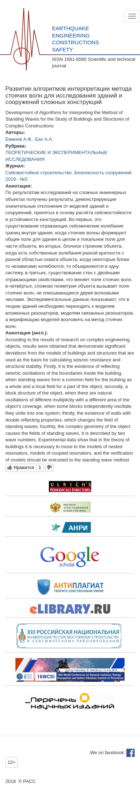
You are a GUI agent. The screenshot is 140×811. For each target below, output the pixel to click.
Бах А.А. (44, 139)
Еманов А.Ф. (19, 139)
